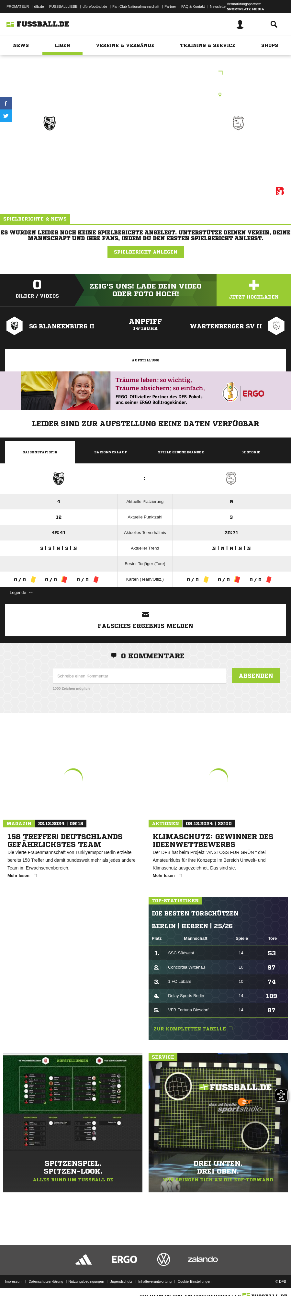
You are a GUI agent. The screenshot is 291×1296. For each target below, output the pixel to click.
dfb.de (39, 6)
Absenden (256, 675)
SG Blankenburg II (49, 146)
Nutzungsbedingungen (86, 1274)
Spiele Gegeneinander (181, 452)
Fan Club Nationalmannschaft (135, 6)
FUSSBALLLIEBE (63, 6)
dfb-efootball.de (95, 6)
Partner (170, 6)
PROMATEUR (17, 6)
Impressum (13, 1274)
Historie (251, 452)
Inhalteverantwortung (155, 1274)
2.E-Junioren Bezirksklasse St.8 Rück (145, 73)
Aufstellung (145, 360)
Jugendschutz (121, 1274)
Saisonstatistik (40, 452)
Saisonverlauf (110, 452)
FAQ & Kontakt (193, 6)
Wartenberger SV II (238, 146)
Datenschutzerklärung (45, 1274)
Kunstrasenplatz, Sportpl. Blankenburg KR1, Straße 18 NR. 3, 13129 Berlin (145, 94)
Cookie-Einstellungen (194, 1274)
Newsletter (218, 6)
